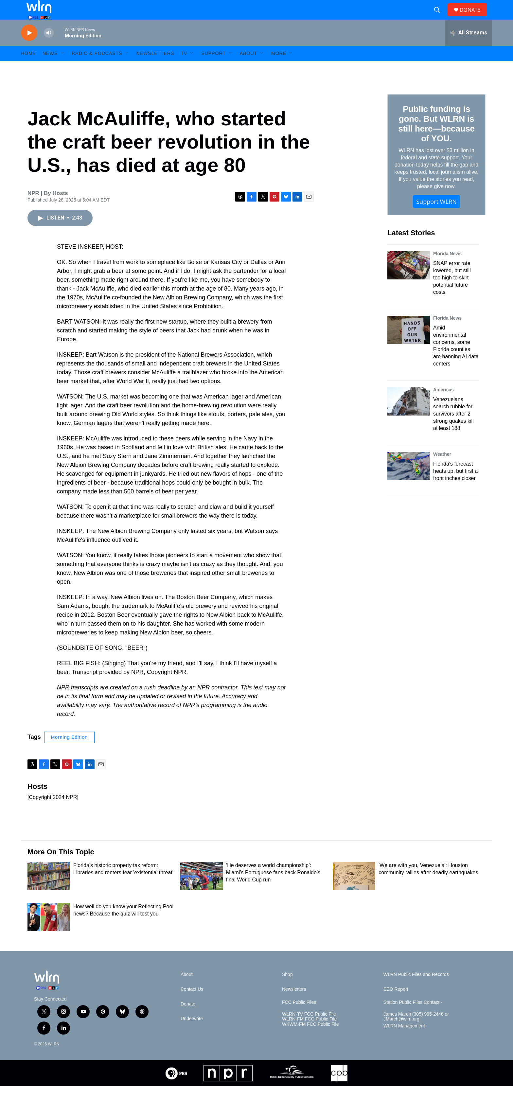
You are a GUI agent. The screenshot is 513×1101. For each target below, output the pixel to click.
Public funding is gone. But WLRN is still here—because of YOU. (436, 138)
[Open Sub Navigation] (62, 68)
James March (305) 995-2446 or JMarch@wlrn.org (416, 1031)
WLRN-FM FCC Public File (309, 1033)
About (248, 68)
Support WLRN (436, 216)
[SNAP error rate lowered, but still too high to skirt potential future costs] (408, 280)
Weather (442, 468)
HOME (28, 68)
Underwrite (192, 1033)
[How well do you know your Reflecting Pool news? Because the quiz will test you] (48, 932)
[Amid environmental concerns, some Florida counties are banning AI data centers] (408, 344)
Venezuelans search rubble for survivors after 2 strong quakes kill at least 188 (453, 428)
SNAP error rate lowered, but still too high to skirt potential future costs (452, 292)
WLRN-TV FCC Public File (309, 1028)
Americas (443, 404)
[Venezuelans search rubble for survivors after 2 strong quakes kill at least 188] (408, 416)
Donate (188, 1018)
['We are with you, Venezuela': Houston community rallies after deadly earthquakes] (354, 891)
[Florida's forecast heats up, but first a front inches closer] (408, 481)
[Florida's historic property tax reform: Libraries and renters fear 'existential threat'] (48, 891)
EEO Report (395, 1004)
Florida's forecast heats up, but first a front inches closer (455, 486)
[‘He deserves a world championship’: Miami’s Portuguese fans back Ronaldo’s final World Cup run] (201, 891)
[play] (29, 47)
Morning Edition (69, 752)
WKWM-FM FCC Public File (310, 1039)
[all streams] (468, 47)
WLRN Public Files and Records (416, 989)
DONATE (474, 17)
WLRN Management (404, 1040)
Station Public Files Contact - (412, 1017)
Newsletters (155, 68)
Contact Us (192, 1004)
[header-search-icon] (439, 17)
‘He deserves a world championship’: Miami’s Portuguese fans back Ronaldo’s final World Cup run (273, 887)
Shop (287, 989)
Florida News (447, 268)
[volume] (48, 47)
